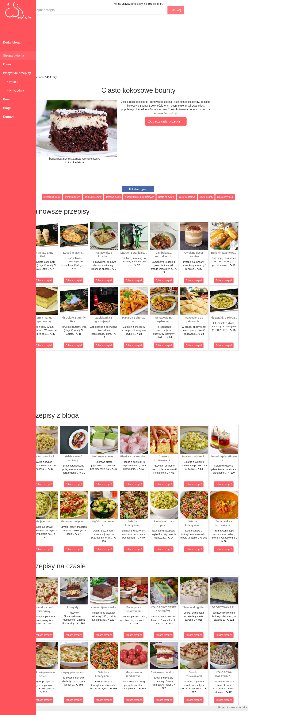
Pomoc (8, 99)
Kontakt (8, 116)
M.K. (255, 707)
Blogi (7, 108)
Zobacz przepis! (53, 280)
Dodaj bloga (12, 42)
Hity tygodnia (13, 90)
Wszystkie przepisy (17, 73)
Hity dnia (10, 81)
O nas (7, 64)
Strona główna (13, 55)
